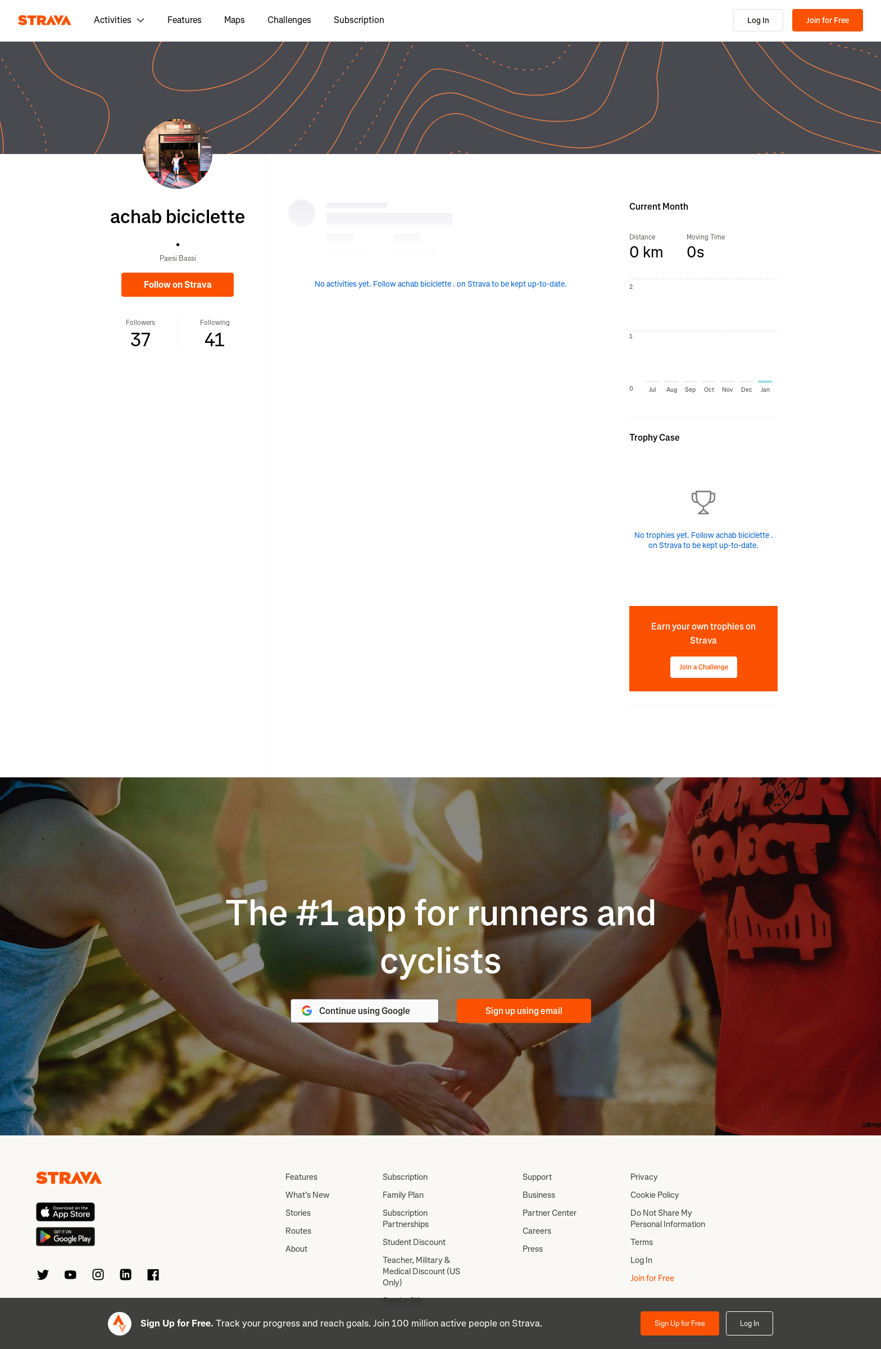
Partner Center (549, 1213)
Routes (298, 1231)
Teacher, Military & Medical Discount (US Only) (421, 1271)
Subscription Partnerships (406, 1218)
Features (184, 20)
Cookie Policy (654, 1195)
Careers (537, 1231)
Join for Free (827, 20)
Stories (298, 1213)
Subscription (359, 20)
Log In (758, 20)
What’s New (307, 1195)
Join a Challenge (703, 667)
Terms (641, 1242)
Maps (234, 20)
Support (537, 1177)
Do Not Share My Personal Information (667, 1218)
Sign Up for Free (680, 1323)
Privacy (644, 1177)
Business (539, 1195)
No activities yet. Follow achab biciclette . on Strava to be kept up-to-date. (441, 284)
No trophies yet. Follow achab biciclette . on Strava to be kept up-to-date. (703, 540)
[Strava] (44, 20)
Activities (119, 20)
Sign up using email (523, 1011)
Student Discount (414, 1242)
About (296, 1249)
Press (533, 1249)
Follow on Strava (178, 285)
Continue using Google (355, 1010)
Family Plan (403, 1195)
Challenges (289, 20)
